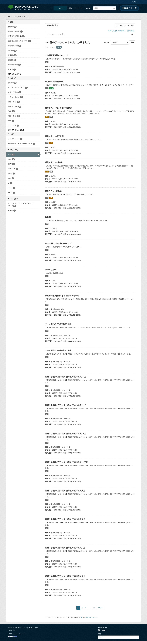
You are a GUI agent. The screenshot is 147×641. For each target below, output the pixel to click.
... (89, 608)
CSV (47, 117)
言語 (99, 634)
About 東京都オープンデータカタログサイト (24, 628)
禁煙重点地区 (50, 270)
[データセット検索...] (87, 34)
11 (94, 608)
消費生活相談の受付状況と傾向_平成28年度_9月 (65, 491)
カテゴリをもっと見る (16, 130)
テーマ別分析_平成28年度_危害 (58, 350)
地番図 (48, 217)
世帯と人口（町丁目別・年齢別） (59, 108)
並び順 (106, 42)
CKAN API (12, 630)
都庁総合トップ (129, 8)
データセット (60, 8)
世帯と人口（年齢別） (54, 162)
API (82, 617)
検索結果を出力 (52, 25)
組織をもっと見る (14, 74)
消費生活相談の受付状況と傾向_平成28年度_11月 (65, 405)
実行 (132, 42)
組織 (70, 8)
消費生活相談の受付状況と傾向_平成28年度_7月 (65, 548)
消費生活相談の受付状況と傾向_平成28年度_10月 (65, 434)
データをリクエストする (125, 25)
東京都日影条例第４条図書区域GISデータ (62, 296)
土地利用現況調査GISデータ (57, 55)
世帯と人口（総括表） (54, 191)
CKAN (101, 630)
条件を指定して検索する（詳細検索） (121, 31)
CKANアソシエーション (16, 633)
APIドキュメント (91, 617)
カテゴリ (78, 8)
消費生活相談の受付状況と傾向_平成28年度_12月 (65, 377)
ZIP (47, 62)
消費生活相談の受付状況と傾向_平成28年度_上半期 (66, 462)
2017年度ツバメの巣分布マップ (58, 243)
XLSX (51, 88)
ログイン (135, 2)
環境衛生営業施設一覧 (54, 82)
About (88, 8)
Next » (100, 608)
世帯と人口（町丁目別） (55, 136)
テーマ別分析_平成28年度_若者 (58, 324)
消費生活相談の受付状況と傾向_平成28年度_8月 (65, 519)
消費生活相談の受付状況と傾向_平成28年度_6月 (65, 576)
